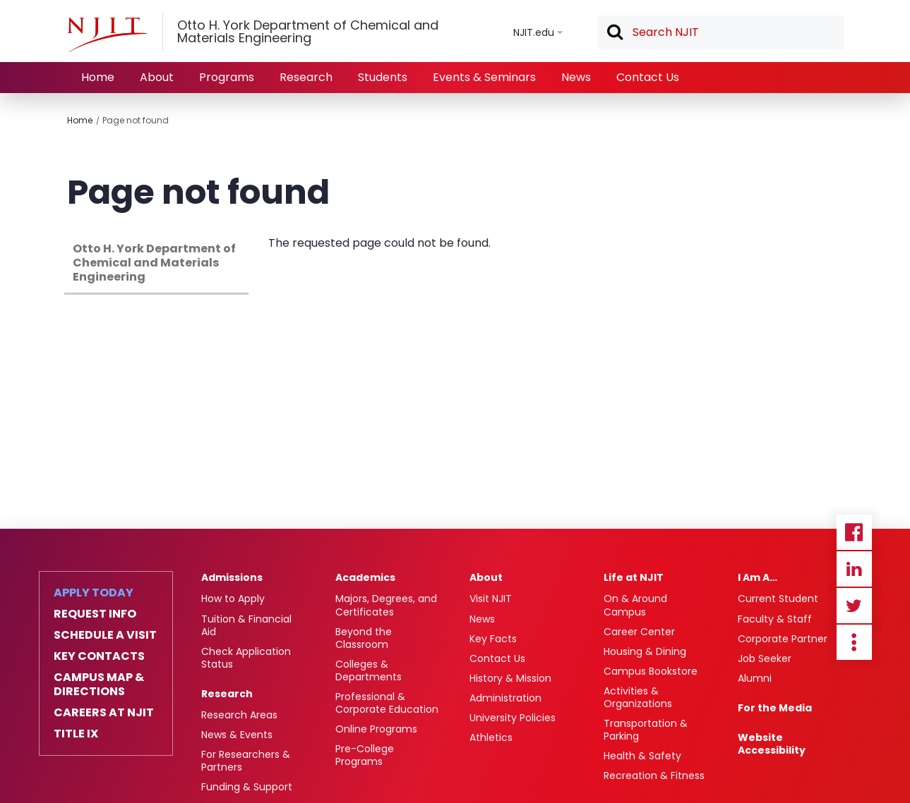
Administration (505, 698)
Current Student (778, 598)
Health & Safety (642, 755)
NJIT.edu (533, 32)
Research (306, 77)
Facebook (854, 532)
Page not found (135, 120)
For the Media (775, 707)
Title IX (76, 734)
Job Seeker (764, 658)
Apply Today (93, 593)
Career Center (639, 631)
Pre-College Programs (364, 755)
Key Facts (493, 638)
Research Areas (239, 715)
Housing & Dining (645, 651)
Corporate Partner (782, 638)
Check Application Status (246, 657)
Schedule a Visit (105, 635)
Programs (226, 77)
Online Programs (376, 729)
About (157, 77)
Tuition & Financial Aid (246, 625)
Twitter (854, 605)
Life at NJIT (634, 577)
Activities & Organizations (638, 697)
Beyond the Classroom (363, 638)
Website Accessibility (772, 743)
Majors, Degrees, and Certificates (386, 605)
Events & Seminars (484, 77)
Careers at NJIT (104, 713)
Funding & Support (246, 786)
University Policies (512, 717)
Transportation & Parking (646, 729)
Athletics (491, 737)
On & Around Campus (635, 605)
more (854, 642)
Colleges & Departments (368, 670)
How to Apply (233, 598)
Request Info (95, 614)
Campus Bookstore (651, 671)
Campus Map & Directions (99, 684)
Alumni (755, 678)
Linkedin (854, 569)
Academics (365, 577)
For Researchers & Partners (245, 760)
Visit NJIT (490, 598)
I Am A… (757, 577)
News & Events (237, 734)
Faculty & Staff (775, 619)
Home (97, 77)
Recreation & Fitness (654, 775)
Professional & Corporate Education (386, 703)
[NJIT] (107, 34)
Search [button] (614, 33)
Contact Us (647, 77)
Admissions (232, 577)
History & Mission (510, 678)
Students (382, 77)
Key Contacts (99, 656)
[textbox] (721, 32)
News (576, 77)
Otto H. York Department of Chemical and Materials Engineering (154, 262)
